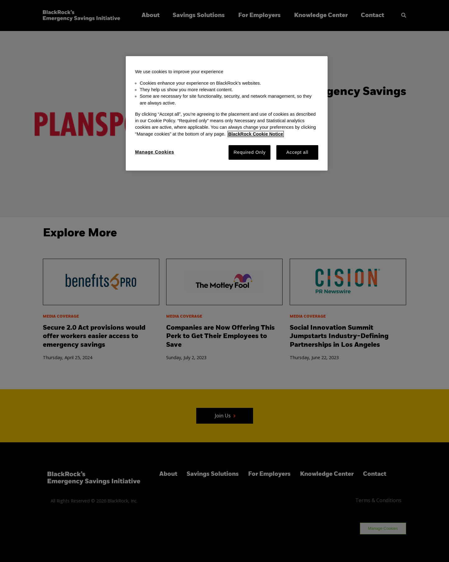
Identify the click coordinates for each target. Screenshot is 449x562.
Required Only (249, 152)
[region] (227, 113)
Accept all (297, 152)
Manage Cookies (154, 151)
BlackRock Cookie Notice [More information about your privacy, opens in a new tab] (255, 134)
